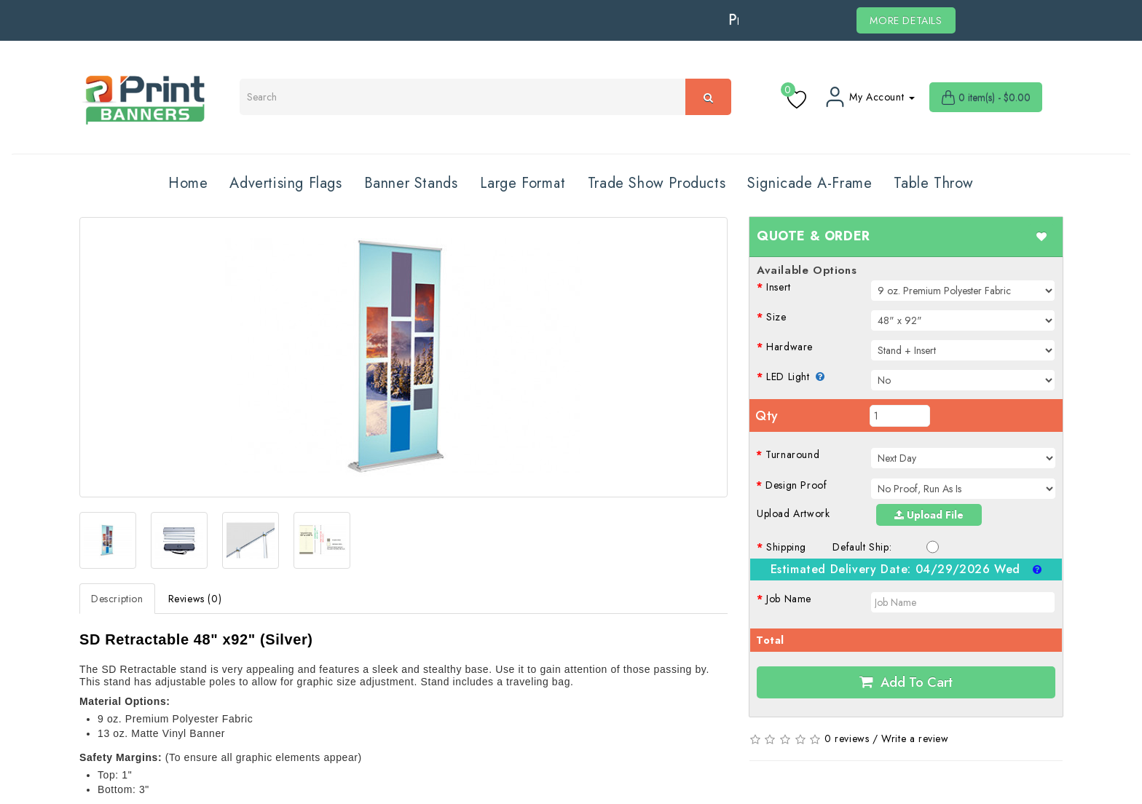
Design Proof (796, 485)
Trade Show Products (656, 183)
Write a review (914, 738)
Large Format (523, 183)
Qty (767, 416)
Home (188, 183)
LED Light (795, 376)
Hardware (789, 346)
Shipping (786, 547)
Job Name (788, 598)
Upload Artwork (793, 513)
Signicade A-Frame (809, 183)
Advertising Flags (285, 183)
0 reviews (846, 738)
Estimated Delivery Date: (906, 569)
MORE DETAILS (906, 20)
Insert (778, 287)
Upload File (929, 515)
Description (117, 598)
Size (776, 317)
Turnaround (792, 454)
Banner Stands (411, 183)
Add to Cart (906, 682)
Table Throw (934, 183)
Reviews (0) (195, 598)
